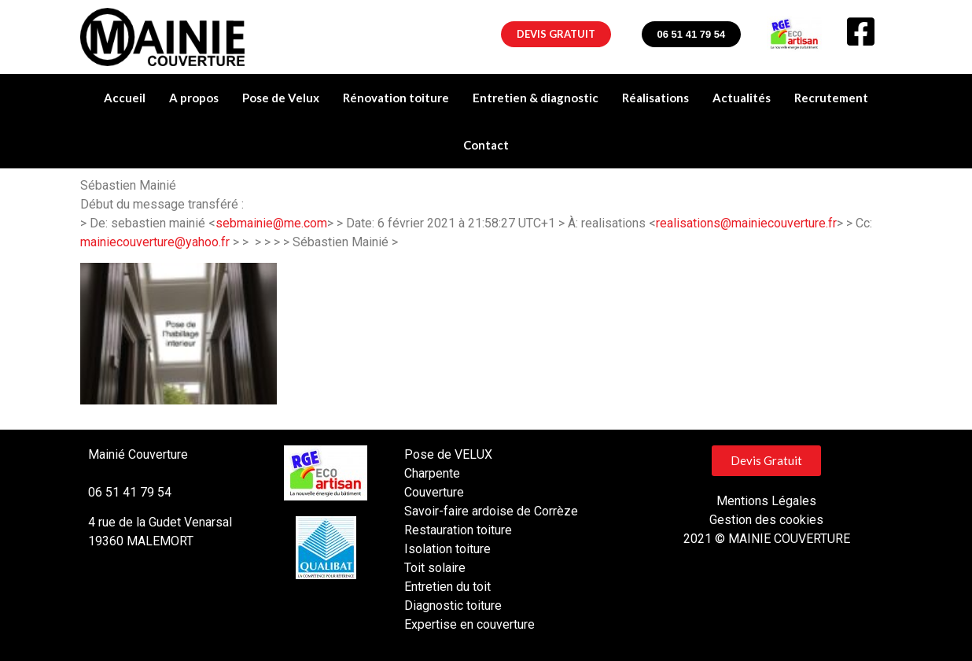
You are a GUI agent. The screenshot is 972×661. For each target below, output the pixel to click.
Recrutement (831, 97)
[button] (556, 34)
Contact (486, 145)
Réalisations (655, 97)
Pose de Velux (280, 97)
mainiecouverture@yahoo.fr (155, 241)
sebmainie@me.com (271, 223)
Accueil (124, 97)
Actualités (741, 97)
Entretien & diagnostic (535, 97)
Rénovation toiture (396, 97)
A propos (194, 97)
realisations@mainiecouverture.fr (746, 223)
